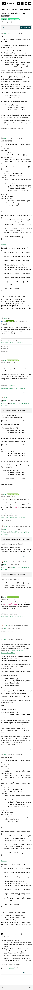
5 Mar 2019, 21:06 (15, 401)
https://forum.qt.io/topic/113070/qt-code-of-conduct (13, 342)
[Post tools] (30, 133)
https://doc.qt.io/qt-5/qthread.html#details (12, 652)
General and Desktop (13, 19)
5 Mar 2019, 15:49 (15, 33)
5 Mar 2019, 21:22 (10, 496)
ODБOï (4, 33)
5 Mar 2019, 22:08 (15, 628)
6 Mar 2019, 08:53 (15, 639)
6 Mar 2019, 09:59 (15, 138)
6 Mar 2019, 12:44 (15, 934)
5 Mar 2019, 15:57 (23, 321)
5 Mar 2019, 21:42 (15, 529)
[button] (2, 987)
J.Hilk (4, 321)
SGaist (4, 360)
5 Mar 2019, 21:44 (15, 565)
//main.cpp (4, 245)
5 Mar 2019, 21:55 (10, 599)
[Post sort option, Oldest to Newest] (3, 28)
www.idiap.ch (12, 385)
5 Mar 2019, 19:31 (10, 362)
